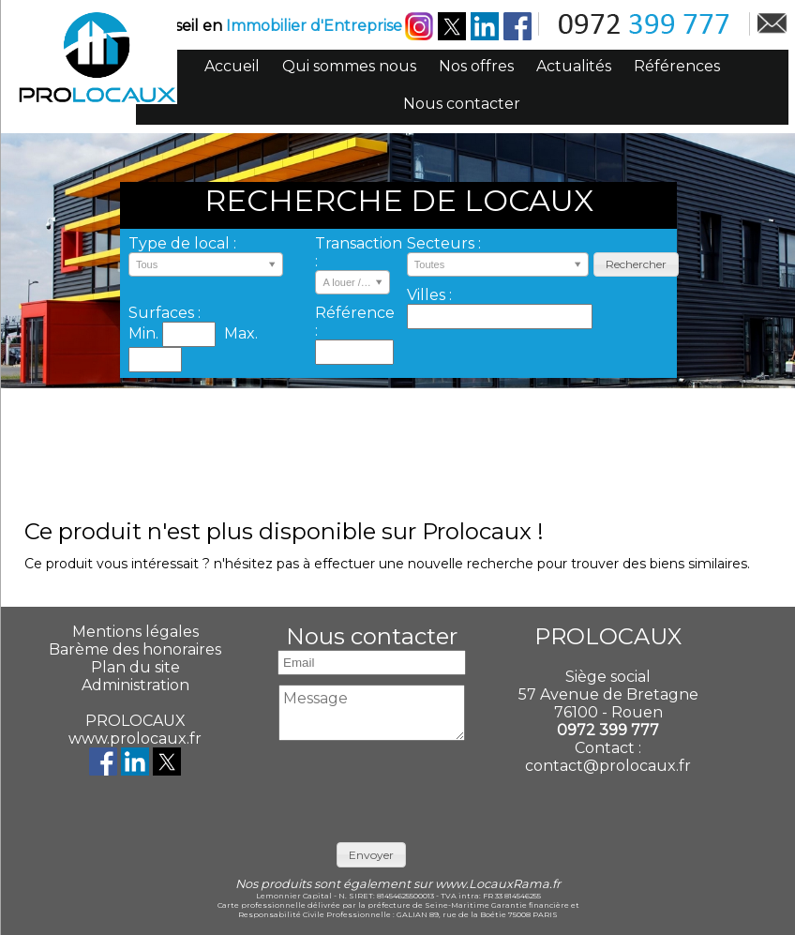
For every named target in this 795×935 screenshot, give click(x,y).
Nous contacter (461, 104)
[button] (636, 265)
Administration (135, 685)
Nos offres (476, 66)
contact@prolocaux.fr (608, 766)
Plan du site (135, 667)
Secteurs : (444, 243)
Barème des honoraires (135, 649)
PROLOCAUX (135, 721)
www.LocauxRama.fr (498, 884)
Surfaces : (164, 313)
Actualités (573, 66)
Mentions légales (135, 632)
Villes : (429, 295)
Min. (145, 333)
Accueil (232, 66)
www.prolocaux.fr (135, 738)
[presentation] (423, 786)
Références (677, 66)
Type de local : (182, 243)
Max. (241, 333)
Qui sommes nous (349, 66)
